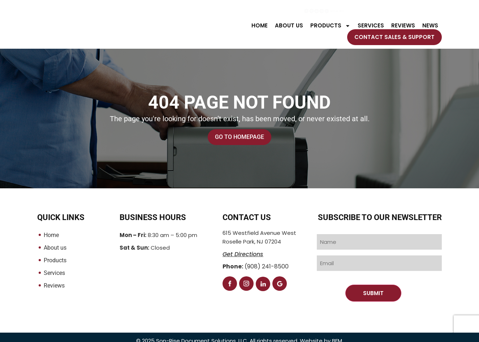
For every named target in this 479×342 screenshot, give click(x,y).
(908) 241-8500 (415, 12)
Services (371, 25)
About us (289, 25)
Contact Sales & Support (394, 37)
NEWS (430, 25)
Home (259, 25)
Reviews (403, 25)
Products (330, 25)
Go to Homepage (239, 137)
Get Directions (243, 254)
